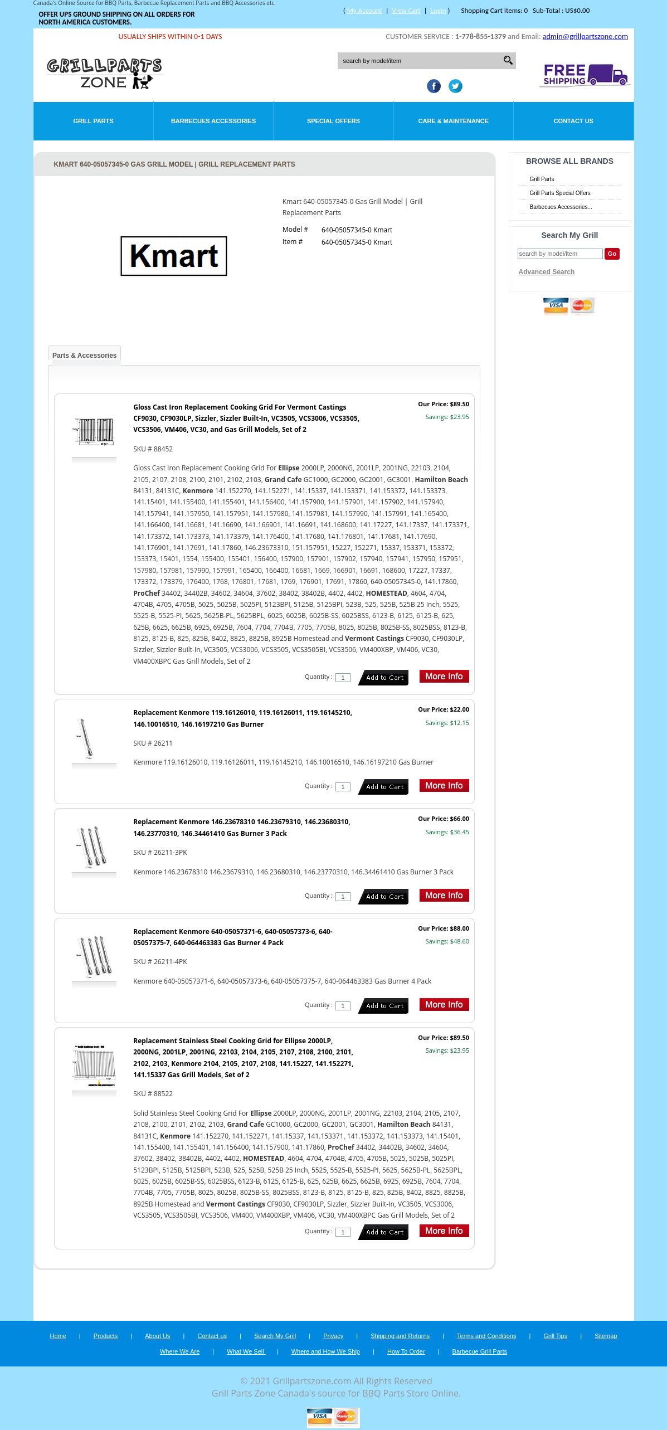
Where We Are (179, 1351)
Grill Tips (555, 1335)
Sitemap (606, 1335)
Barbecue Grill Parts (479, 1351)
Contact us (212, 1335)
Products (106, 1335)
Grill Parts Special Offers (560, 193)
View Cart (406, 10)
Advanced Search (547, 272)
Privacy (333, 1335)
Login (438, 10)
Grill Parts (94, 121)
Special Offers (333, 121)
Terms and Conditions (486, 1335)
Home (58, 1335)
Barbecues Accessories (213, 121)
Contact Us (573, 121)
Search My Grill (275, 1335)
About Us (157, 1335)
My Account (364, 10)
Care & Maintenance (453, 121)
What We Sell (246, 1351)
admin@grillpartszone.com (585, 36)
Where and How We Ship (325, 1351)
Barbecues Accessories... (561, 207)
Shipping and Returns (400, 1335)
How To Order (406, 1351)
